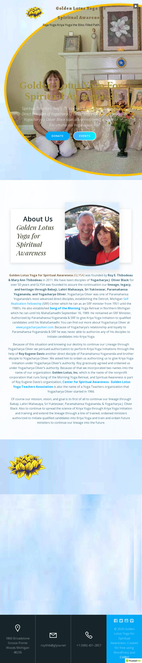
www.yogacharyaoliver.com (34, 330)
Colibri (124, 657)
